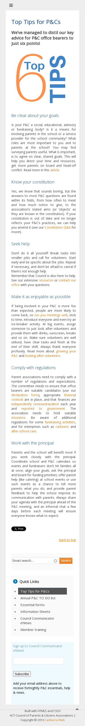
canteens (62, 426)
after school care (23, 431)
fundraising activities (60, 422)
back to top (67, 540)
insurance (18, 417)
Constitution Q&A (58, 227)
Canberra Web (55, 720)
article (54, 170)
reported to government (43, 408)
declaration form (24, 395)
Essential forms (32, 604)
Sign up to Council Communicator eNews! (37, 648)
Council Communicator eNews (37, 620)
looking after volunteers (42, 356)
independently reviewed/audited (36, 404)
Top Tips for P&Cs (34, 591)
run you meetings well (50, 315)
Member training (33, 629)
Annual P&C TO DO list (38, 598)
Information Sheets (35, 611)
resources (46, 280)
